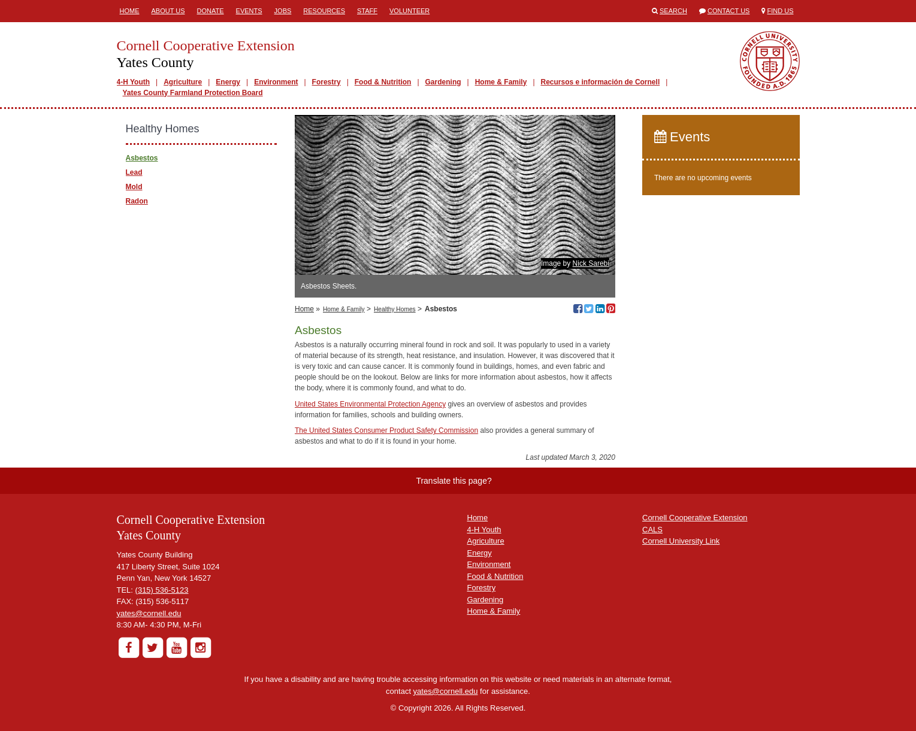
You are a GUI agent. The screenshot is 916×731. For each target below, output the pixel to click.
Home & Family (501, 82)
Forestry (326, 82)
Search (673, 10)
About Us (168, 10)
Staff (367, 10)
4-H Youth (133, 82)
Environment (276, 82)
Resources (324, 10)
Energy (228, 82)
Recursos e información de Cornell (600, 82)
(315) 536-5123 (162, 590)
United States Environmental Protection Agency (370, 404)
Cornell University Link (681, 540)
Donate (210, 10)
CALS (652, 529)
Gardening (443, 82)
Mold (134, 187)
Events (249, 10)
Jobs (283, 10)
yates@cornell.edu (149, 613)
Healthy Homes (395, 309)
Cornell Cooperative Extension (695, 517)
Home (130, 10)
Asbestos (142, 158)
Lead (134, 172)
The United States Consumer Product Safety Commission (386, 430)
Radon (137, 201)
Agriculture (183, 82)
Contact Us (729, 10)
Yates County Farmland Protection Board (193, 93)
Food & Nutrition (383, 82)
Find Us (780, 10)
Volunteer (409, 10)
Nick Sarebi (591, 263)
